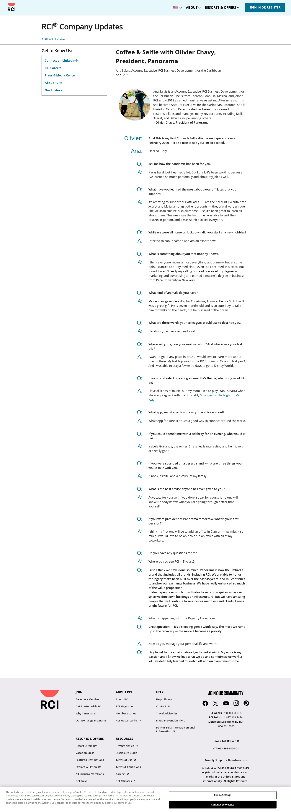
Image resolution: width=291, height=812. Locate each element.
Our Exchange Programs (91, 720)
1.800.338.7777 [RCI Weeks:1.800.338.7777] (233, 713)
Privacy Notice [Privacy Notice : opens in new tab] (127, 746)
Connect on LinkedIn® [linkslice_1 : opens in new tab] (61, 61)
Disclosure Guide (126, 753)
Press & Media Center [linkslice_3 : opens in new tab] (60, 75)
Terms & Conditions (128, 767)
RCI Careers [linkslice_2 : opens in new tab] (53, 68)
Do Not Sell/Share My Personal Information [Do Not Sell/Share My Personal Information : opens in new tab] (175, 729)
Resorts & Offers (220, 7)
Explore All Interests (88, 767)
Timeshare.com (237, 760)
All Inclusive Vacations (90, 774)
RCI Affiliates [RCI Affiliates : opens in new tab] (125, 781)
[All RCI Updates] (53, 39)
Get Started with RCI (89, 706)
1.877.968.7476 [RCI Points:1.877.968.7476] (233, 717)
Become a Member (87, 699)
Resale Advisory (126, 788)
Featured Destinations (90, 760)
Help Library (164, 699)
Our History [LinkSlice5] (53, 90)
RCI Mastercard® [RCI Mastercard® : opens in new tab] (128, 720)
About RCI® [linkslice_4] (53, 83)
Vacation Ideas (85, 753)
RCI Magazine (124, 706)
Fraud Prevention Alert (170, 720)
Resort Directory (86, 746)
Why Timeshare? (86, 713)
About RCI (122, 699)
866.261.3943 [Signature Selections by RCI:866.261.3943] (226, 726)
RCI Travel (82, 781)
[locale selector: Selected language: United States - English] (177, 6)
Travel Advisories (166, 713)
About (191, 7)
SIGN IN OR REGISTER (265, 7)
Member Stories (126, 713)
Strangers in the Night (215, 395)
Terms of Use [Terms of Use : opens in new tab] (126, 760)
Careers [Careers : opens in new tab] (122, 774)
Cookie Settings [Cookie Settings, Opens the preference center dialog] (222, 799)
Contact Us (163, 706)
